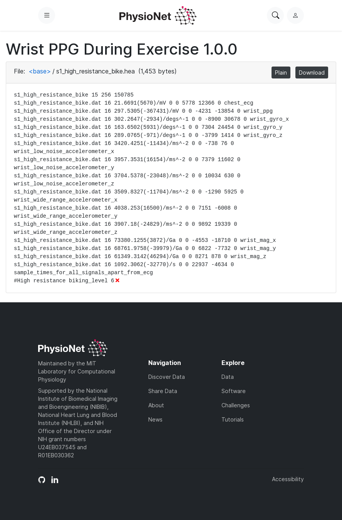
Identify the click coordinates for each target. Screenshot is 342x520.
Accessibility (288, 479)
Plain (281, 72)
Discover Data (166, 376)
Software (233, 391)
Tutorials (232, 419)
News (155, 419)
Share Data (162, 391)
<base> (39, 71)
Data (227, 376)
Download (312, 72)
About (156, 405)
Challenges (235, 405)
